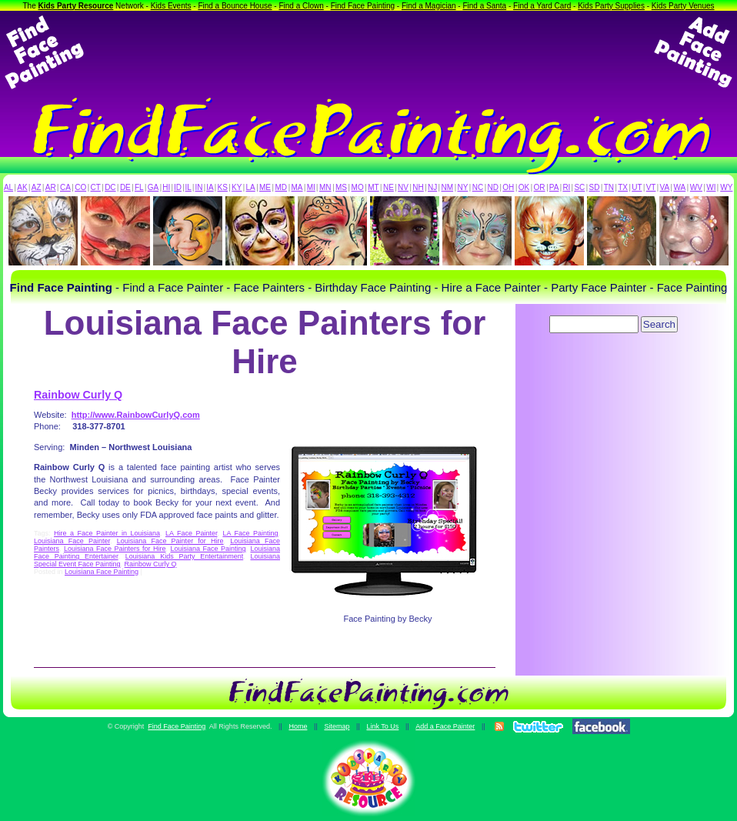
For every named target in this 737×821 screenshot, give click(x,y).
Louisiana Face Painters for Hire (114, 548)
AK (22, 187)
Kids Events (171, 6)
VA (665, 187)
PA (554, 187)
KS (223, 187)
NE (388, 187)
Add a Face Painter (445, 726)
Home (297, 726)
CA (65, 187)
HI (166, 187)
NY (462, 187)
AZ (37, 187)
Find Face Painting (363, 6)
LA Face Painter (191, 533)
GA (153, 187)
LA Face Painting (250, 533)
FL (139, 187)
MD (281, 187)
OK (524, 187)
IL (188, 187)
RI (566, 187)
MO (358, 187)
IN (198, 187)
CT (96, 187)
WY (726, 187)
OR (539, 187)
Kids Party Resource (76, 6)
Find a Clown (300, 6)
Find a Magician (429, 6)
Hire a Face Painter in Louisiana (107, 533)
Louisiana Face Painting (207, 548)
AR (50, 187)
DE (125, 187)
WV (696, 187)
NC (477, 187)
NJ (432, 187)
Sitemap (336, 726)
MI (311, 187)
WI (710, 187)
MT (373, 187)
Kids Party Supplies (611, 6)
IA (209, 187)
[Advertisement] (368, 52)
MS (341, 187)
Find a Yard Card (542, 6)
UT (637, 187)
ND (493, 187)
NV (403, 187)
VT (651, 187)
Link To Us (382, 726)
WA (680, 187)
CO (80, 187)
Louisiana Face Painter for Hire (170, 541)
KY (237, 187)
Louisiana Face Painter (72, 541)
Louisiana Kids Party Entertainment (184, 556)
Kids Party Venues (683, 6)
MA (297, 187)
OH (508, 187)
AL (8, 187)
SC (579, 187)
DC (110, 187)
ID (178, 187)
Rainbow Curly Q (78, 395)
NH (417, 187)
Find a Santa (484, 6)
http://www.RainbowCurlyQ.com (136, 414)
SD (594, 187)
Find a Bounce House (235, 6)
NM (448, 187)
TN (609, 187)
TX (623, 187)
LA (250, 187)
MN (325, 187)
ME (265, 187)
